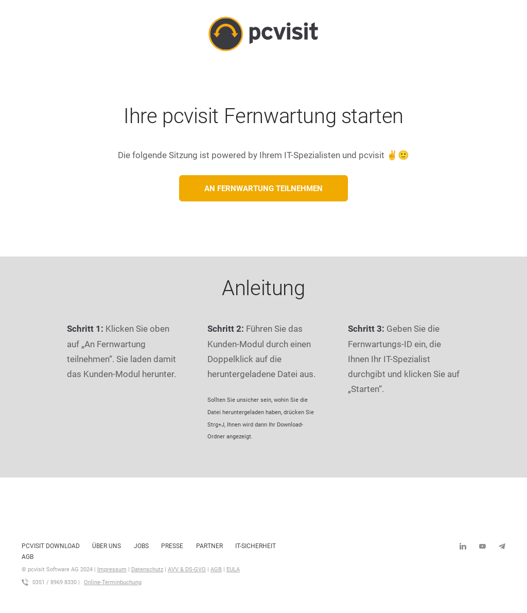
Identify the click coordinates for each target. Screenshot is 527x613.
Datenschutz (147, 569)
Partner (209, 546)
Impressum (112, 569)
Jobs (141, 546)
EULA (233, 569)
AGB (27, 556)
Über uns (106, 546)
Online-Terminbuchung (113, 582)
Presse (172, 546)
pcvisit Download (51, 546)
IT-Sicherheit (255, 546)
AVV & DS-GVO (187, 569)
